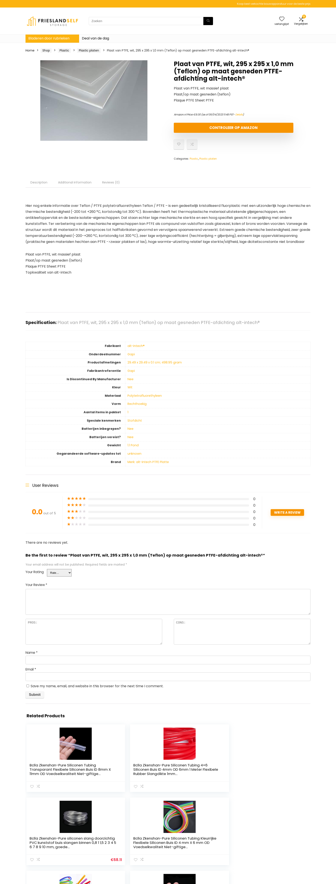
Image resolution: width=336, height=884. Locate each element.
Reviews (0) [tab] (111, 186)
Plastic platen (89, 50)
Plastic (64, 50)
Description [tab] (38, 186)
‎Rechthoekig (137, 407)
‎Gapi (131, 358)
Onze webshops (233, 845)
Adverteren (229, 851)
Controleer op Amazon (198, 129)
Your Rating (35, 575)
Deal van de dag (95, 38)
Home (30, 50)
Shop (46, 50)
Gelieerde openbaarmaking (288, 845)
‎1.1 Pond (133, 449)
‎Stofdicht (135, 424)
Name (32, 656)
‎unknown (134, 457)
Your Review (36, 588)
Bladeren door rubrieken (48, 38)
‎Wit (130, 391)
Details (239, 114)
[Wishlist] (281, 19)
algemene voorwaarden (286, 839)
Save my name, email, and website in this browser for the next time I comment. (97, 689)
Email (31, 673)
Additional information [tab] (75, 186)
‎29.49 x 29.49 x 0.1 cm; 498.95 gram (155, 366)
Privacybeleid (277, 833)
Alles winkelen (231, 839)
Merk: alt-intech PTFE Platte (148, 465)
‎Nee (131, 383)
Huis (224, 833)
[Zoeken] (208, 21)
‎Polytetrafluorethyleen (145, 399)
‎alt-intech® (136, 349)
